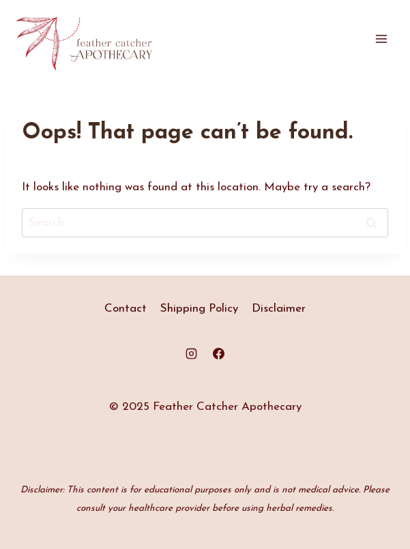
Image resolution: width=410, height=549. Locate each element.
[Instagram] (191, 354)
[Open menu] (381, 39)
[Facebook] (218, 354)
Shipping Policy (199, 308)
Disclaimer (279, 308)
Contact (125, 308)
